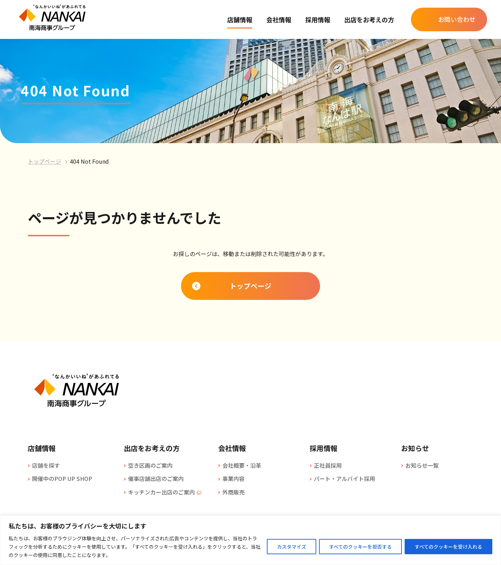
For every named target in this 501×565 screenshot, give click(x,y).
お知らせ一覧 (422, 465)
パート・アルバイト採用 (344, 478)
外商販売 (233, 492)
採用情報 (317, 19)
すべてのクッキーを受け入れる (448, 546)
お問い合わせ (457, 19)
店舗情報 (239, 19)
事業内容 (233, 478)
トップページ (44, 161)
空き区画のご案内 (150, 465)
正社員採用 (328, 465)
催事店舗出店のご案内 (156, 478)
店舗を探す (46, 465)
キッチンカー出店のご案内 (161, 492)
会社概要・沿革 (241, 465)
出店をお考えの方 (369, 19)
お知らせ (415, 448)
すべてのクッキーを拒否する (360, 546)
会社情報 (278, 19)
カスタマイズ (291, 546)
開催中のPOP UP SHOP (62, 478)
